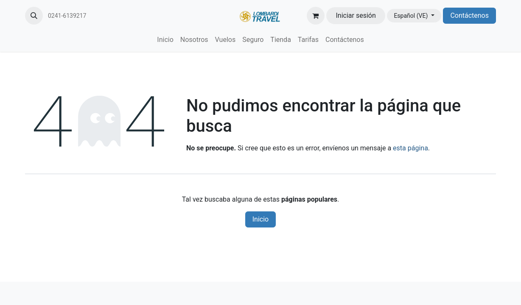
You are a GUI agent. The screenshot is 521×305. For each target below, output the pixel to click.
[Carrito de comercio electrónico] (316, 16)
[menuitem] (165, 39)
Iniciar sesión (356, 15)
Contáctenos (469, 15)
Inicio (260, 219)
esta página (410, 148)
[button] (34, 16)
